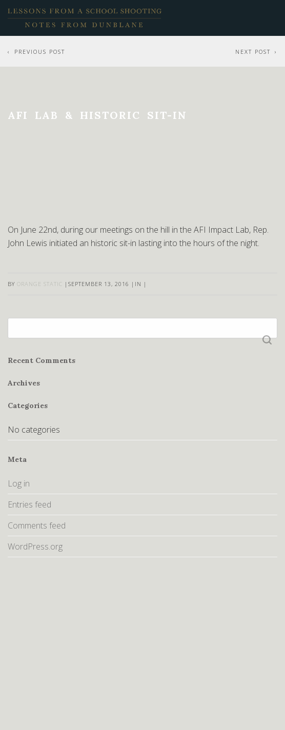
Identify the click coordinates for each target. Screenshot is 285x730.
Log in (19, 483)
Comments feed (37, 525)
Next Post (253, 51)
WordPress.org (35, 546)
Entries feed (29, 504)
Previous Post (39, 51)
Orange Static (40, 284)
